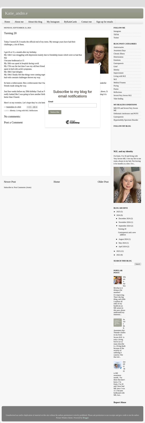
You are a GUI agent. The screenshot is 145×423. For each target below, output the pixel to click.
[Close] (99, 64)
